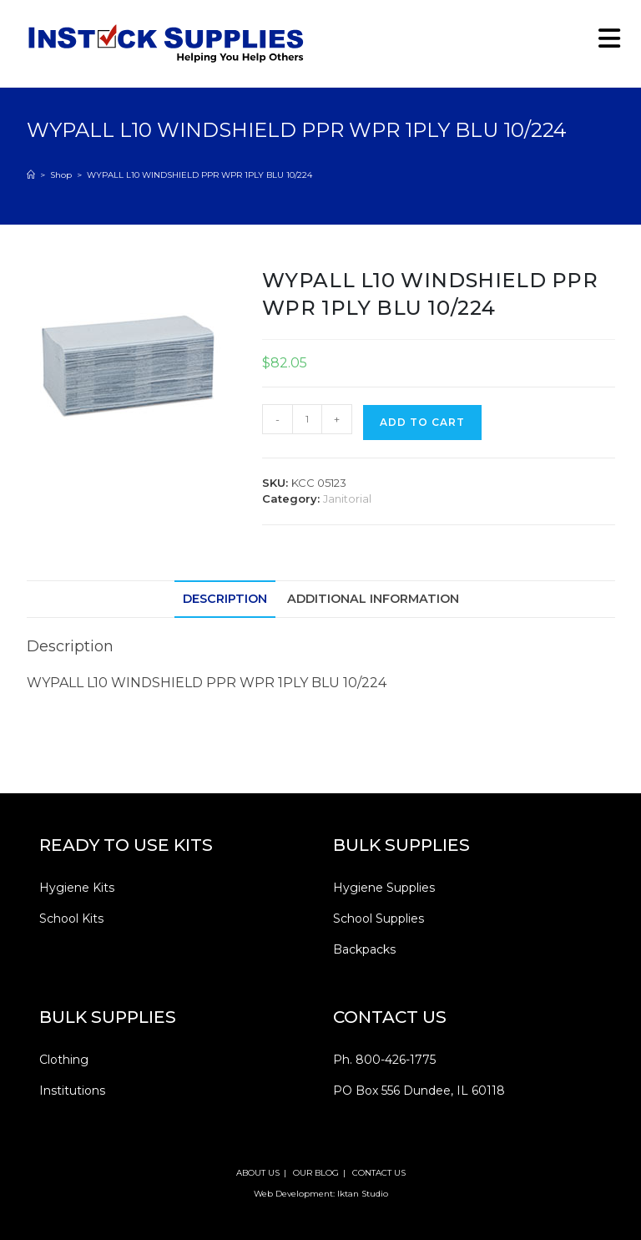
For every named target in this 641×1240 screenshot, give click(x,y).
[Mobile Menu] (603, 43)
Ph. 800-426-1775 (384, 1059)
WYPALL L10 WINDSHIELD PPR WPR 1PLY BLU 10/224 (199, 175)
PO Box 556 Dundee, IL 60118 (419, 1090)
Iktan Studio (362, 1193)
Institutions (72, 1090)
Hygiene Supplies (384, 887)
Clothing (63, 1059)
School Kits (71, 918)
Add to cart (422, 422)
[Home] (31, 175)
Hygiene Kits (76, 887)
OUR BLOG (316, 1172)
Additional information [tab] (373, 598)
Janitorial (347, 498)
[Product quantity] (307, 419)
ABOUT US (258, 1172)
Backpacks (364, 949)
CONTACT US (379, 1172)
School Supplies (378, 918)
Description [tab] (225, 598)
